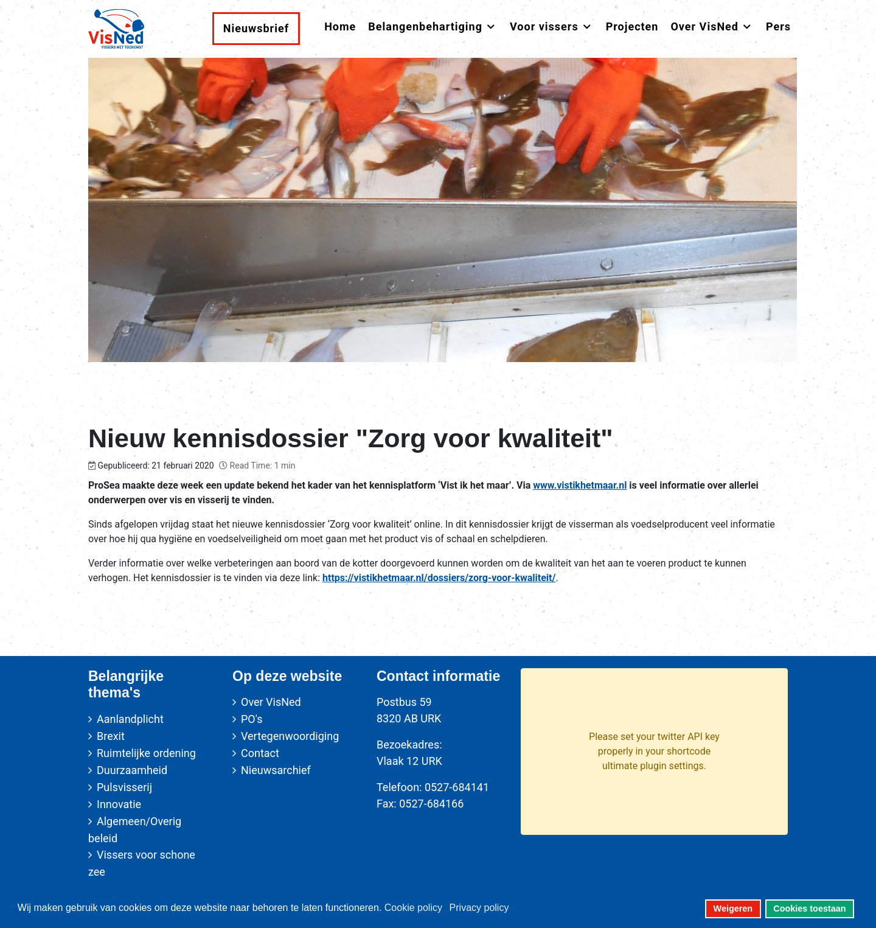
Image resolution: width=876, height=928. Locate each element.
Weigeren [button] (733, 908)
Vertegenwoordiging (290, 736)
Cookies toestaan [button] (809, 908)
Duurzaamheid (132, 770)
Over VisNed (271, 702)
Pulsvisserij (124, 787)
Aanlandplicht (130, 719)
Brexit (111, 736)
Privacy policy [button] (479, 907)
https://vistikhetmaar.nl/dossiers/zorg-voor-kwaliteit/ (438, 578)
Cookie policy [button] (413, 907)
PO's (251, 719)
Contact (260, 753)
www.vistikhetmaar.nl (580, 485)
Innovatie (119, 804)
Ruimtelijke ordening (146, 753)
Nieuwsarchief (276, 770)
